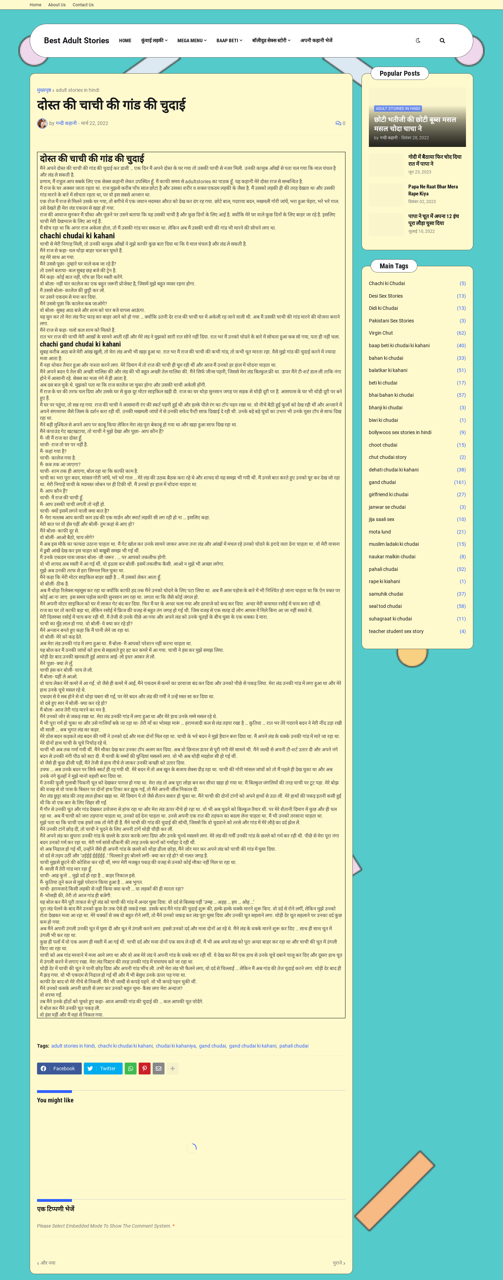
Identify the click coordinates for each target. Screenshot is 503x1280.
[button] (418, 40)
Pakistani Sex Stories (417, 321)
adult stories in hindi (77, 90)
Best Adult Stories (76, 40)
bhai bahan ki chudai (417, 395)
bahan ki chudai (417, 358)
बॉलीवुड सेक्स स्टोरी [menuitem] (269, 40)
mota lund (417, 532)
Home (35, 4)
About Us (57, 4)
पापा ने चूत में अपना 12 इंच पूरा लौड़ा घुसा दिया (433, 219)
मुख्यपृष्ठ (44, 90)
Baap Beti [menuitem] (227, 40)
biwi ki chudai (417, 420)
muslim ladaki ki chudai (417, 544)
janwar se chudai (417, 507)
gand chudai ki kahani (252, 1045)
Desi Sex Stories (417, 296)
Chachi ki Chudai (417, 283)
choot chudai (417, 445)
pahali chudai (293, 1045)
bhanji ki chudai (417, 407)
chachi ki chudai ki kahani (125, 1045)
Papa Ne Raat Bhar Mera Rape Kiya (433, 190)
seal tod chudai (417, 606)
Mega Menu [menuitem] (190, 40)
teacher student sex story (417, 631)
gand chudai (212, 1045)
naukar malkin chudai (417, 556)
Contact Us (83, 4)
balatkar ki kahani (417, 370)
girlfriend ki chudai (417, 494)
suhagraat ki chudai (417, 619)
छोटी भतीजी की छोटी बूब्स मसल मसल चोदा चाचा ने (415, 124)
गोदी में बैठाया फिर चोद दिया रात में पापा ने (434, 160)
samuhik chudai (417, 594)
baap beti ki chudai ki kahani (417, 345)
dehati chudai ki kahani (417, 470)
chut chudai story (417, 457)
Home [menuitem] (125, 40)
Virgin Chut (417, 333)
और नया (48, 1263)
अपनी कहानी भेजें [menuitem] (316, 40)
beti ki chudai (417, 383)
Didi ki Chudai (417, 308)
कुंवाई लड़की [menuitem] (152, 40)
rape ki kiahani (417, 581)
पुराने (337, 1263)
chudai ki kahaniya (176, 1045)
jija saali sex (417, 519)
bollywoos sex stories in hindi (417, 432)
